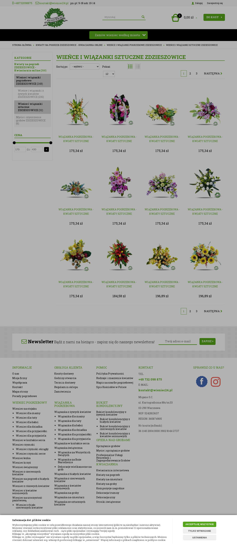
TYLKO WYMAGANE (199, 531)
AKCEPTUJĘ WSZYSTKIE (199, 524)
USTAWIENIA (199, 537)
